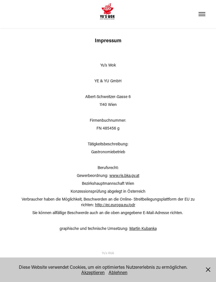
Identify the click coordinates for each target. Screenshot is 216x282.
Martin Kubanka (143, 228)
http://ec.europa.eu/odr (115, 204)
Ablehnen (118, 272)
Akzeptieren (93, 272)
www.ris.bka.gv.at (124, 175)
